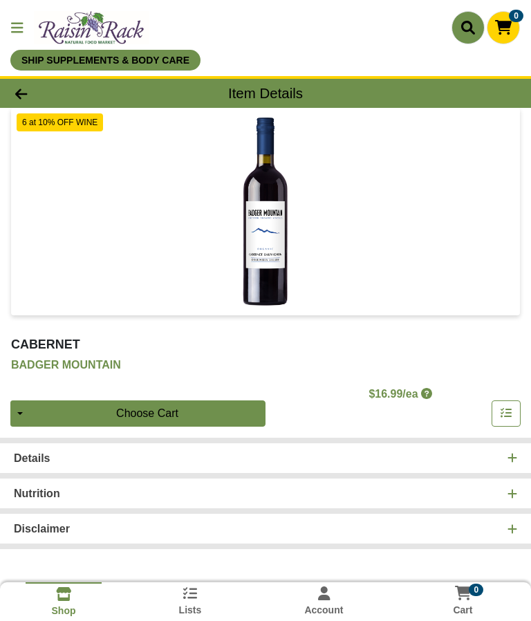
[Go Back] (74, 93)
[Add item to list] (506, 413)
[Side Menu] (17, 27)
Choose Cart (147, 413)
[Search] (468, 27)
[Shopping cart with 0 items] (503, 27)
